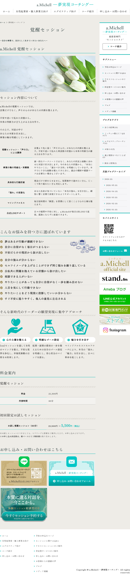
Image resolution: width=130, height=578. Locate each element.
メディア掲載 (110, 111)
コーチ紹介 (88, 11)
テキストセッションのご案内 (114, 80)
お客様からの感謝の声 (114, 99)
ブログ (107, 105)
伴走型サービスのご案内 (115, 87)
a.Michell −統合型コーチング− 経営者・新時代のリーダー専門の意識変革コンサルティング (65, 4)
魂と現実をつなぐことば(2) (114, 156)
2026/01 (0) (111, 209)
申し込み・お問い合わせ (113, 11)
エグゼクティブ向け (65, 11)
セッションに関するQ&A (115, 73)
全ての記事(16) (111, 127)
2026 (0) (108, 179)
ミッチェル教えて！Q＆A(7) (114, 134)
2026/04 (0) (112, 191)
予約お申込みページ (113, 67)
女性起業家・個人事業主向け (32, 11)
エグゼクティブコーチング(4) (114, 142)
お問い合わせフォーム (113, 251)
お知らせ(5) (110, 149)
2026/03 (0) (111, 197)
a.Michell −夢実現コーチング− (104, 569)
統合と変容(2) (111, 163)
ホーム (6, 11)
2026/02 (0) (112, 203)
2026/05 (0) (111, 185)
